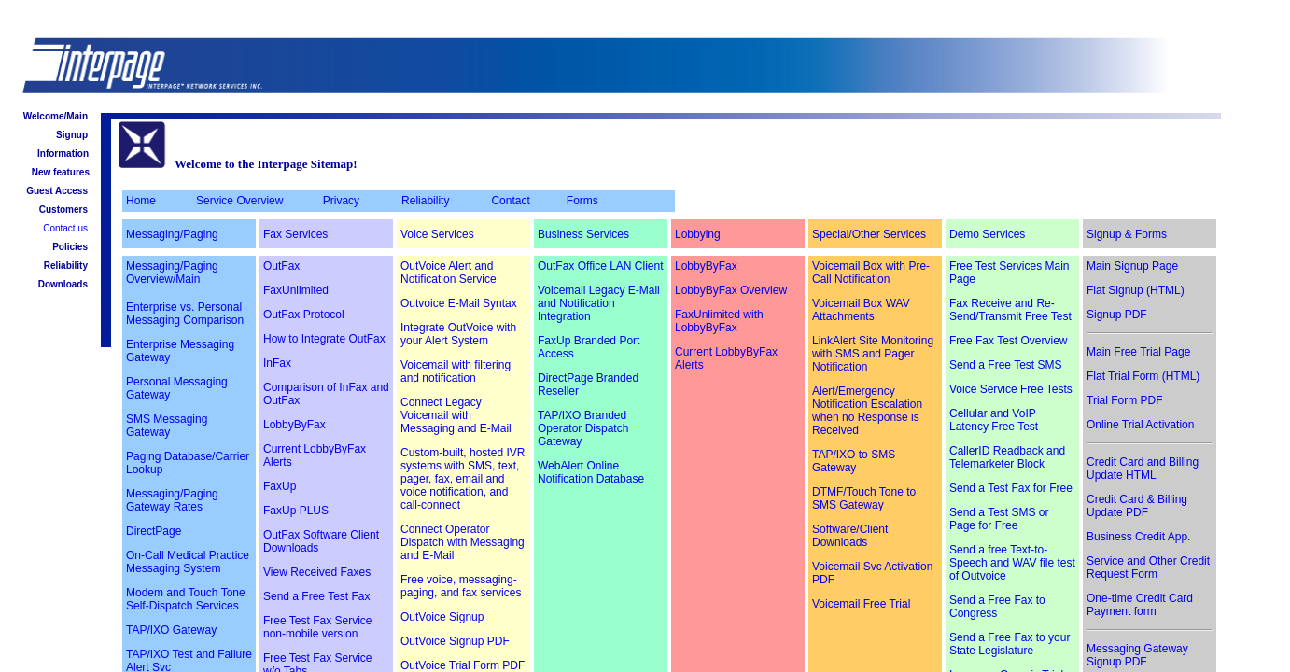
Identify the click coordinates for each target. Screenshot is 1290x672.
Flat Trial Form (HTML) (1143, 376)
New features (61, 172)
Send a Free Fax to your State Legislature (1009, 644)
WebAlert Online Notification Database (591, 472)
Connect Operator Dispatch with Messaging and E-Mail (462, 542)
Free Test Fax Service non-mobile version (317, 627)
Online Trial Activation (1140, 424)
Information (63, 153)
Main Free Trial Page (1138, 351)
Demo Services (987, 234)
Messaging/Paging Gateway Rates (172, 500)
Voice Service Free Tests (1011, 389)
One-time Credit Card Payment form (1140, 605)
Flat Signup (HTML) (1136, 290)
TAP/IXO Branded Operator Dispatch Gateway (583, 428)
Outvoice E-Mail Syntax (458, 303)
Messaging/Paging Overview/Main (172, 272)
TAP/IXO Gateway (171, 630)
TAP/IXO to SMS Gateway (853, 461)
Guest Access (57, 191)
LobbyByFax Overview (731, 290)
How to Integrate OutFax (324, 338)
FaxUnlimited (296, 290)
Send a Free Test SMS (1005, 364)
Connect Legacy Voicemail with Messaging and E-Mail (456, 415)
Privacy (341, 200)
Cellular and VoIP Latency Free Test (993, 420)
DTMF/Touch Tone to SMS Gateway (864, 498)
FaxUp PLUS (296, 510)
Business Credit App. (1138, 536)
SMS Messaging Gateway (166, 426)
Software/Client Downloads (850, 536)
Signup (72, 135)
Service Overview (239, 200)
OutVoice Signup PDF (455, 641)
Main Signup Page (1132, 266)
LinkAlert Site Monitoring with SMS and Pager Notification (872, 353)
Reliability (66, 265)
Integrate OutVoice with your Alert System (458, 334)
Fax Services (295, 234)
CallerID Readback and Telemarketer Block (1007, 457)
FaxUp (279, 486)
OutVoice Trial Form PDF (462, 665)
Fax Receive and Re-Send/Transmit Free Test (1010, 310)
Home (141, 200)
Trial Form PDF (1125, 400)
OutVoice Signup (442, 616)
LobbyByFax (294, 424)
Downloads (63, 284)
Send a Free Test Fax (317, 596)
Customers (63, 209)
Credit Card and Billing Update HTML (1143, 468)
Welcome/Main (55, 116)
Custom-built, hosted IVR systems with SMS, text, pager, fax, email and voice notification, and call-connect (462, 478)
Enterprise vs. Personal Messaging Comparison (185, 314)
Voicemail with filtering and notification (455, 371)
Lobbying (698, 234)
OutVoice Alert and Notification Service (448, 272)
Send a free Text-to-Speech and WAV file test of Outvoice (1012, 562)
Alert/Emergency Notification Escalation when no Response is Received (867, 411)
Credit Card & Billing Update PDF (1137, 506)
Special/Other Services (869, 234)
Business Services (583, 234)
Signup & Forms (1127, 234)
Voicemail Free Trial (861, 603)
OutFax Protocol (303, 314)
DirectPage (153, 531)
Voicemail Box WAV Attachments (861, 310)
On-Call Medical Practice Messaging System (187, 562)
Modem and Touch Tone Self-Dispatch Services (185, 599)
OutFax (281, 266)
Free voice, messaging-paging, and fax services (460, 586)
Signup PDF (1117, 314)
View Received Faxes (317, 572)
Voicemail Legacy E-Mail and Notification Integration (599, 303)
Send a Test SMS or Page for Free (999, 519)
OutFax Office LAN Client (601, 266)
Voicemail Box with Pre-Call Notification (871, 272)
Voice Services (437, 234)
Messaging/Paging (172, 234)
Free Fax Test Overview (1008, 340)
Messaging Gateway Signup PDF (1137, 655)
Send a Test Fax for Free (1011, 488)
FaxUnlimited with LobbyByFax (719, 321)
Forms (582, 200)
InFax (277, 363)
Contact (510, 200)
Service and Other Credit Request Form (1148, 567)
